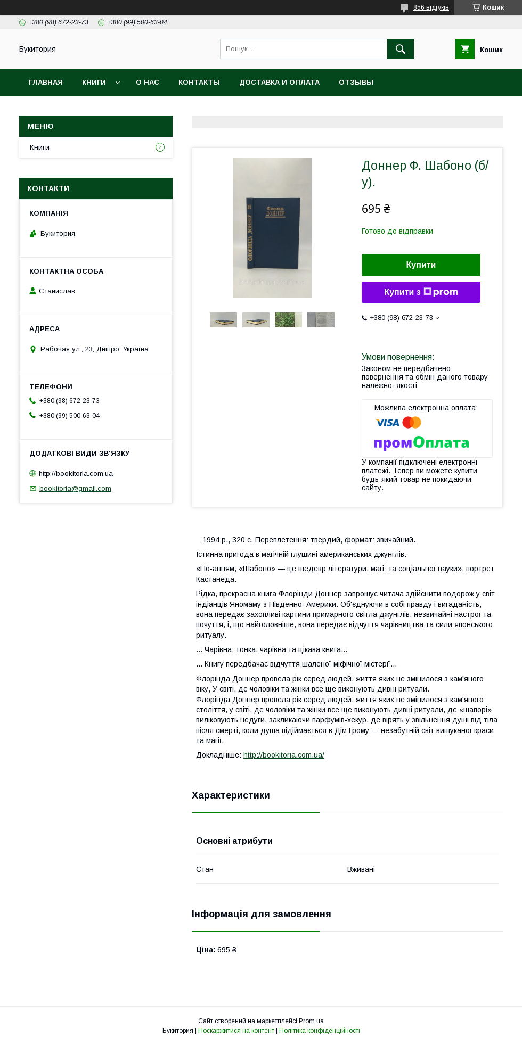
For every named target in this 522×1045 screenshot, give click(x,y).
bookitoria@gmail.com (75, 488)
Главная (46, 82)
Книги (94, 82)
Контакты (199, 82)
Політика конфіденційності (319, 1030)
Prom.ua (311, 1021)
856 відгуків (431, 7)
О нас (147, 82)
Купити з (421, 292)
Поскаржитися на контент (236, 1030)
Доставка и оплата (279, 82)
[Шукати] (400, 49)
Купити (421, 264)
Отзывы (356, 82)
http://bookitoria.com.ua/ (283, 755)
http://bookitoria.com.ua (76, 473)
